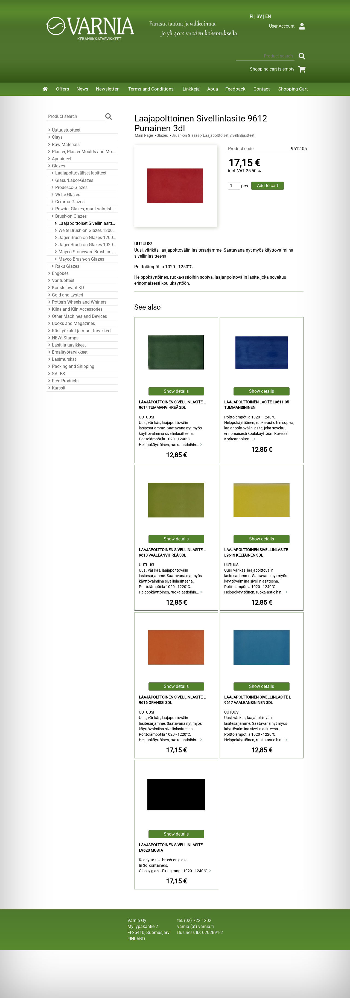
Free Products (62, 380)
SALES (55, 373)
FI (251, 16)
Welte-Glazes (65, 194)
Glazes (55, 165)
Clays (54, 137)
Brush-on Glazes (68, 216)
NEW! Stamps (62, 338)
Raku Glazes (64, 266)
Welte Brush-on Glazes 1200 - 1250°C (84, 230)
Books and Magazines (70, 323)
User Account (288, 26)
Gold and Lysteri (64, 295)
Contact (261, 89)
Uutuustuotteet (63, 130)
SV (259, 16)
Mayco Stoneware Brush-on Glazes (84, 251)
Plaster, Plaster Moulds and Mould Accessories (81, 151)
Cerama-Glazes (67, 201)
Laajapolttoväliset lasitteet (78, 173)
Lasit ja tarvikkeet (66, 345)
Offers (62, 89)
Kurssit (55, 388)
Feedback (235, 89)
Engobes (57, 273)
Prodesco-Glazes (69, 187)
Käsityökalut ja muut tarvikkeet (79, 330)
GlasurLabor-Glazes (71, 180)
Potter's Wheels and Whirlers (76, 302)
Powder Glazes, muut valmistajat (83, 208)
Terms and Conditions (151, 89)
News (82, 89)
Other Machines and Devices (76, 316)
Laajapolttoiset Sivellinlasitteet (84, 223)
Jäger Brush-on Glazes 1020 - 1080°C (84, 244)
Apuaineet (58, 158)
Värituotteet (60, 280)
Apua (212, 89)
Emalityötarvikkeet (67, 352)
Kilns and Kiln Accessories (74, 309)
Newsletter (107, 89)
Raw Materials (63, 144)
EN (268, 16)
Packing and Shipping (70, 366)
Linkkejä (191, 89)
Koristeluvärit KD (65, 287)
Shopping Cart (293, 89)
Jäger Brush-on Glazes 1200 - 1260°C (84, 237)
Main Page (144, 135)
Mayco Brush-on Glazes (78, 259)
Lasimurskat (61, 359)
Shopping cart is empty (279, 69)
